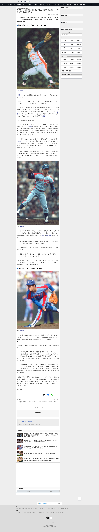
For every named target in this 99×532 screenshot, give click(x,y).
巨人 (19, 95)
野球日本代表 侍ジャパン (32, 512)
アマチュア (41, 4)
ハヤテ (62, 508)
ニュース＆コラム (11, 4)
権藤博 (30, 126)
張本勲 (64, 59)
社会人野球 (57, 512)
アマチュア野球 (41, 512)
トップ (3, 4)
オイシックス (67, 508)
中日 (18, 90)
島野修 (43, 116)
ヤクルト (79, 44)
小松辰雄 (22, 330)
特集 (30, 4)
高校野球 (47, 512)
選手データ (25, 4)
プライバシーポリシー (51, 523)
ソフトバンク (64, 48)
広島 (43, 235)
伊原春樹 (79, 67)
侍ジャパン (54, 4)
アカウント (89, 4)
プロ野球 (35, 4)
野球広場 (69, 4)
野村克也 (64, 63)
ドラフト (48, 4)
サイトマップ (47, 522)
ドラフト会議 (23, 512)
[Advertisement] (38, 474)
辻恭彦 (64, 67)
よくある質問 (54, 521)
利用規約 (53, 522)
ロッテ (78, 52)
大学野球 (52, 512)
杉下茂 (25, 126)
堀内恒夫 (79, 63)
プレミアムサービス (46, 521)
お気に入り (82, 4)
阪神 (72, 40)
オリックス (64, 52)
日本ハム (71, 52)
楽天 (79, 48)
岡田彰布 (79, 59)
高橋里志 (48, 235)
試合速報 (19, 4)
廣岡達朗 (71, 59)
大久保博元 (71, 67)
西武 (72, 48)
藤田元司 (20, 141)
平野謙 (71, 63)
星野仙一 (22, 90)
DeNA (78, 40)
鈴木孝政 (22, 226)
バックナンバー (61, 4)
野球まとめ (75, 4)
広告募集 (44, 523)
